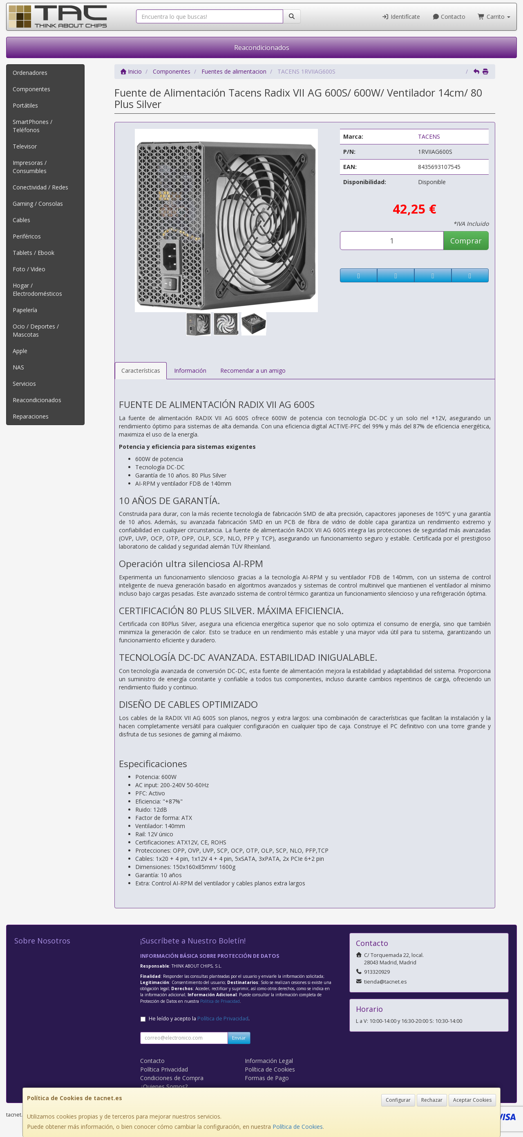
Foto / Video (29, 269)
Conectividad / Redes (40, 187)
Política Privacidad (164, 1069)
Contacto (449, 16)
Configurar (398, 1099)
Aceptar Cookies (472, 1099)
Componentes (31, 89)
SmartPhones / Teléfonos (32, 126)
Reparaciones (31, 416)
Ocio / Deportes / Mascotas (36, 330)
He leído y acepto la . (199, 1018)
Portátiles (25, 105)
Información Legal (269, 1061)
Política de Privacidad (220, 1001)
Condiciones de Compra (171, 1078)
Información (190, 370)
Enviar (239, 1037)
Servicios (24, 383)
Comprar (466, 240)
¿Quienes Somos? (164, 1086)
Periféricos (27, 236)
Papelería (25, 310)
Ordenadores (30, 73)
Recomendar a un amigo (253, 370)
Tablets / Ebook (33, 253)
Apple (20, 351)
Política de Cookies (298, 1126)
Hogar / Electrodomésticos (37, 289)
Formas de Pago (267, 1078)
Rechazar (432, 1099)
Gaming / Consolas (38, 203)
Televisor (25, 146)
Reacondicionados (261, 47)
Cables (21, 220)
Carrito (494, 16)
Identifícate (401, 16)
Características (140, 370)
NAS (18, 367)
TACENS (429, 136)
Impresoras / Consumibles (30, 167)
